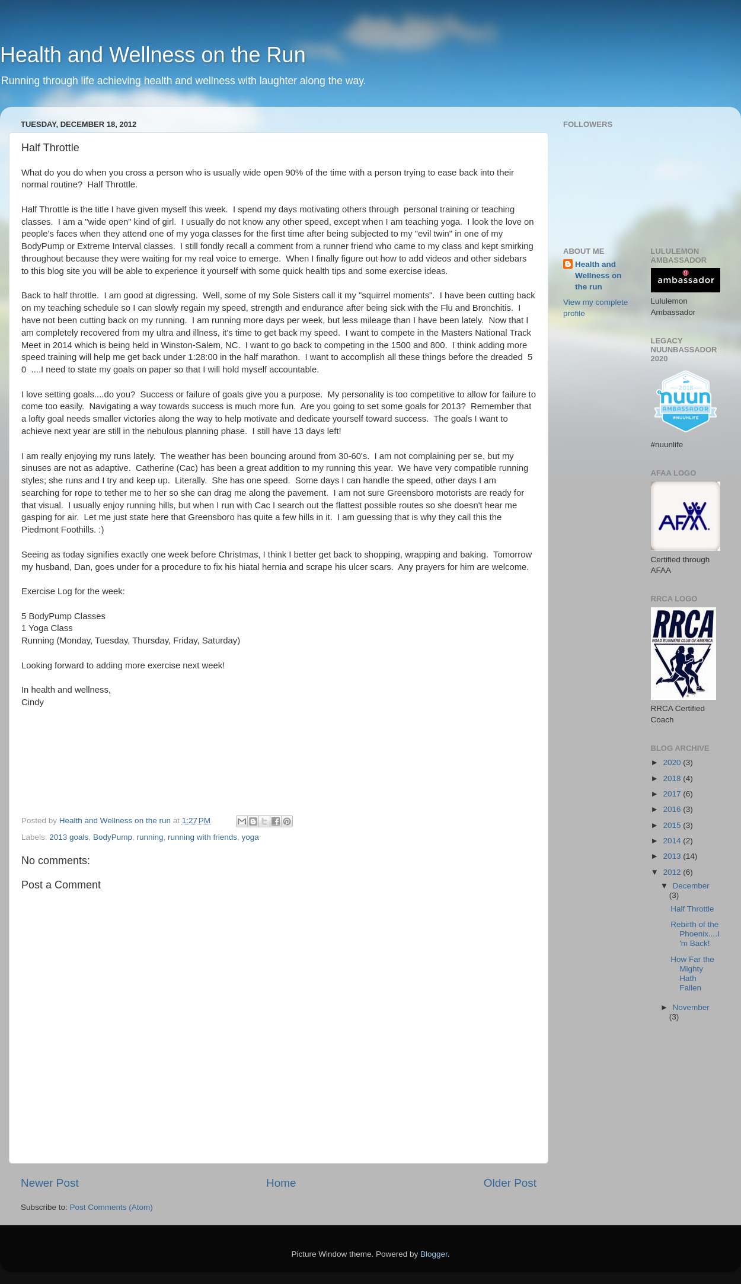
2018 (673, 778)
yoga (250, 837)
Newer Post (50, 1183)
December (691, 885)
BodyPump (112, 837)
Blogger (434, 1254)
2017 (673, 793)
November (691, 1007)
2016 (673, 809)
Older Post (510, 1183)
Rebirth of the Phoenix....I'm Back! (695, 934)
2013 (673, 856)
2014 (673, 840)
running (149, 837)
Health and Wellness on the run (598, 275)
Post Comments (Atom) (111, 1207)
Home (281, 1183)
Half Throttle (692, 908)
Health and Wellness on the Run (153, 55)
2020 (673, 762)
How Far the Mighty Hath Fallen (692, 974)
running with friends (202, 837)
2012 (673, 872)
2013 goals (68, 837)
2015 (673, 825)
